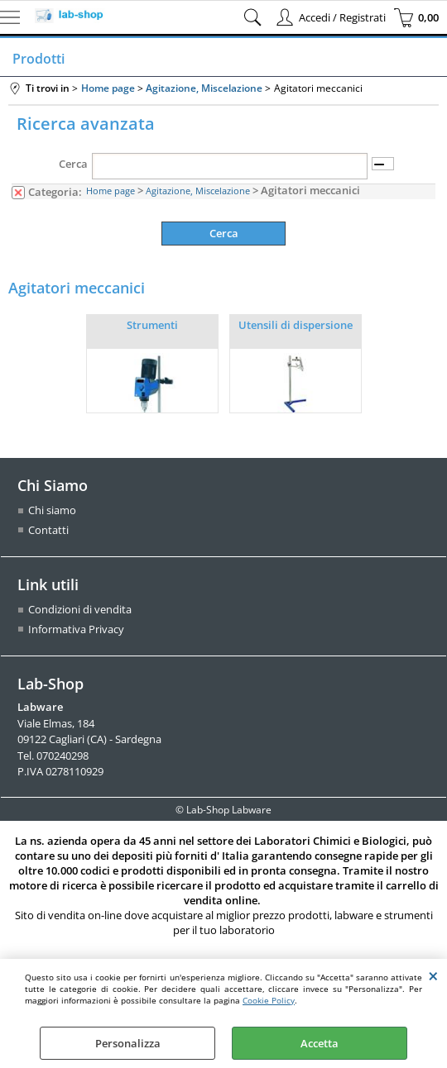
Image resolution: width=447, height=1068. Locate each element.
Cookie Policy (269, 1000)
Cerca (73, 163)
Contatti (48, 529)
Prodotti (38, 59)
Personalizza (128, 1043)
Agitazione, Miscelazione (198, 190)
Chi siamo (52, 510)
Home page (110, 190)
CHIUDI (433, 975)
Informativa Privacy (76, 629)
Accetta (319, 1043)
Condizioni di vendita (80, 609)
